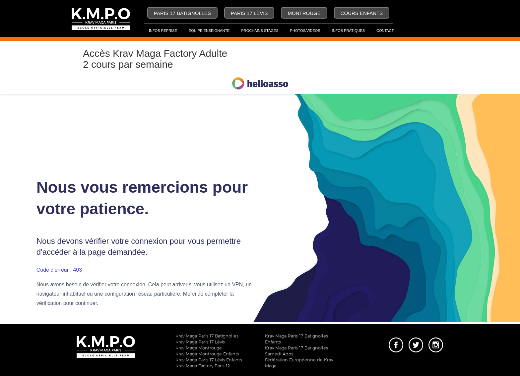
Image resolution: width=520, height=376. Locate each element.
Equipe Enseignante (209, 31)
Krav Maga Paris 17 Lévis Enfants (208, 360)
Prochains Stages (259, 31)
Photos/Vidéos (305, 31)
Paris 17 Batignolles (182, 13)
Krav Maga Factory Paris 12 (202, 366)
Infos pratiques (348, 31)
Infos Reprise (163, 31)
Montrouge (304, 13)
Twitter (414, 339)
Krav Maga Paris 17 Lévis (200, 342)
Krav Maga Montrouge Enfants (207, 354)
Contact (385, 31)
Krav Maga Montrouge (198, 348)
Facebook (396, 339)
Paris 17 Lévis (249, 13)
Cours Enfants (362, 13)
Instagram (435, 339)
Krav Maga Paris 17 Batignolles (206, 336)
